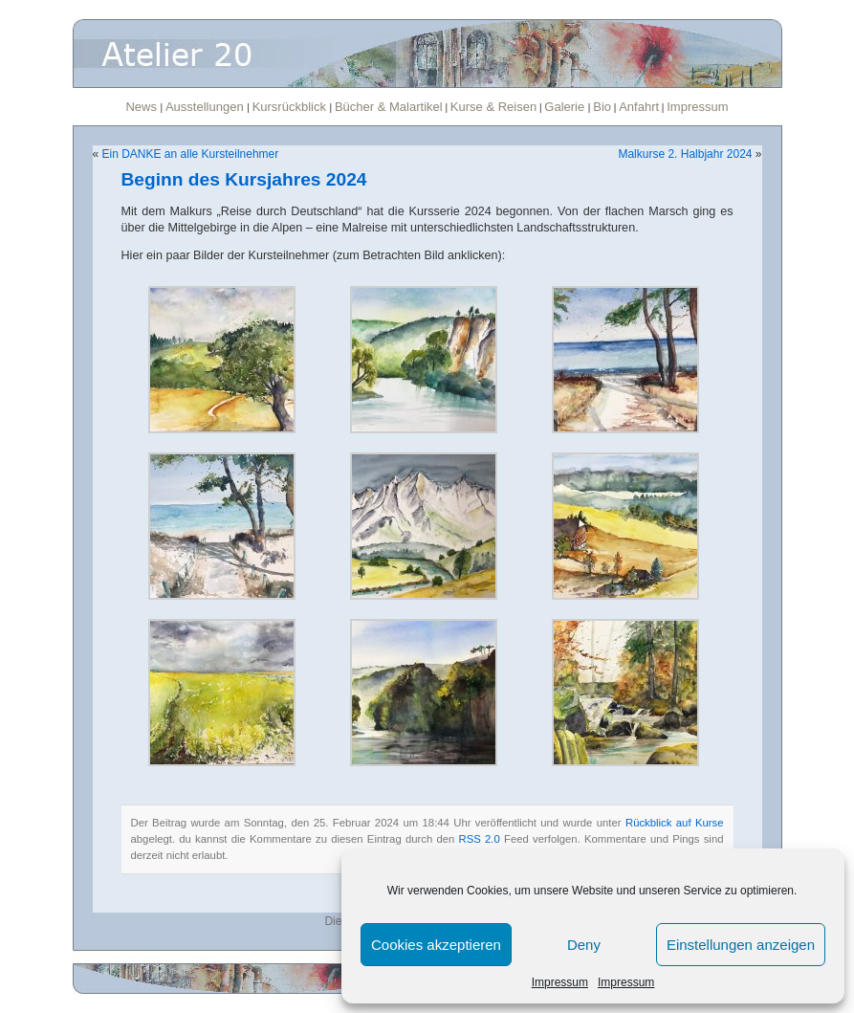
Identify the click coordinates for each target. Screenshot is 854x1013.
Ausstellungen (206, 106)
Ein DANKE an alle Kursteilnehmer (190, 154)
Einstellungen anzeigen (741, 944)
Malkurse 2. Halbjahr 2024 (685, 154)
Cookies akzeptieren (436, 944)
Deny (584, 944)
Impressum (560, 982)
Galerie (566, 106)
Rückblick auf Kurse (674, 822)
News (142, 106)
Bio (602, 106)
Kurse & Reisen (493, 106)
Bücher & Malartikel (389, 106)
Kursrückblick (291, 106)
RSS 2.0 (479, 839)
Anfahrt (639, 106)
